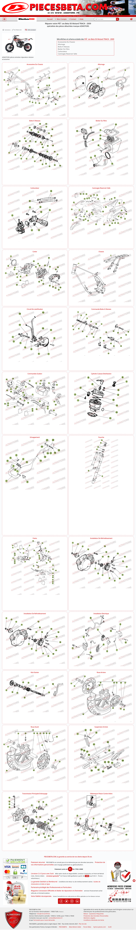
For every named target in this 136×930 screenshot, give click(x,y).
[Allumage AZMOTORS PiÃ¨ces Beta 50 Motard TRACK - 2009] (101, 88)
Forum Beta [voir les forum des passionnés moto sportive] (87, 927)
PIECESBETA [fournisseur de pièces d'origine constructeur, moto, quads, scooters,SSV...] (63, 927)
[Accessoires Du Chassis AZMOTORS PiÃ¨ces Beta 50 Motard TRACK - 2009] (34, 91)
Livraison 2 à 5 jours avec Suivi (42, 873)
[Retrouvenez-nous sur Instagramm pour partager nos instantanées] (72, 901)
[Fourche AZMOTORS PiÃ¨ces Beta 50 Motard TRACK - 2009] (101, 486)
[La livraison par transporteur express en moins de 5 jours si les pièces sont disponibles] (16, 893)
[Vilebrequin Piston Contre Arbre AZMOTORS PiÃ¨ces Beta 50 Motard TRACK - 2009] (101, 821)
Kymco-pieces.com (99, 927)
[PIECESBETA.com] (27, 19)
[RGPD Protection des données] (120, 873)
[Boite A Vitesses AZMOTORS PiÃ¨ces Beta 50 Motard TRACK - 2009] (34, 148)
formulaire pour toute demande (44, 920)
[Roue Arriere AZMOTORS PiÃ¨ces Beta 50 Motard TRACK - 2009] (101, 698)
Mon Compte (61, 19)
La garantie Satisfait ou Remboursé (44, 882)
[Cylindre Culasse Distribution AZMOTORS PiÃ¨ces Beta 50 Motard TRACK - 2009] (101, 403)
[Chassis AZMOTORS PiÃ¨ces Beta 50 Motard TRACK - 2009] (101, 278)
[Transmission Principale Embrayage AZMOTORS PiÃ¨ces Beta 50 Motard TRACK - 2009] (34, 822)
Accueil (50, 19)
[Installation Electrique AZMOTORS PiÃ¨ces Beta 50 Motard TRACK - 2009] (101, 641)
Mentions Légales (89, 918)
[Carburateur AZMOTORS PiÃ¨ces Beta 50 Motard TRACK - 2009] (34, 218)
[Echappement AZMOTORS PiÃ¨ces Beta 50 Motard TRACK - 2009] (34, 464)
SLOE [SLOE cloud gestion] (109, 927)
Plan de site (83, 924)
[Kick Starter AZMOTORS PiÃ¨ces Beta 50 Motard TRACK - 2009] (34, 694)
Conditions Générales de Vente (94, 920)
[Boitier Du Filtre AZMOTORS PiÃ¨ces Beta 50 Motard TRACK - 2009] (101, 152)
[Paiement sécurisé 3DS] (16, 869)
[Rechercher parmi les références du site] (105, 19)
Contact (72, 19)
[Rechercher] (117, 19)
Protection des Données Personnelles (96, 916)
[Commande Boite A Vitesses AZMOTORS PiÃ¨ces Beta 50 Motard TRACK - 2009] (101, 335)
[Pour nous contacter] (120, 894)
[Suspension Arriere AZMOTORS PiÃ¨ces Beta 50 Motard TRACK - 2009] (101, 758)
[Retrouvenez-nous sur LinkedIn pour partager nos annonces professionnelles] (77, 901)
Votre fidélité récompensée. (41, 896)
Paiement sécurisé (38, 862)
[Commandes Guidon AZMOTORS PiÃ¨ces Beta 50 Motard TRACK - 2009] (34, 400)
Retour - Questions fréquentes (94, 914)
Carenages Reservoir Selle (67, 54)
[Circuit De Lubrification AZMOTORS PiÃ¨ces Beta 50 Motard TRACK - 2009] (34, 340)
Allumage (61, 44)
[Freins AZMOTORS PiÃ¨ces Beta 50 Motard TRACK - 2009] (34, 574)
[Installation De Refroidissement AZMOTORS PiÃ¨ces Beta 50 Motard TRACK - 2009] (101, 565)
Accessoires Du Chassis (66, 42)
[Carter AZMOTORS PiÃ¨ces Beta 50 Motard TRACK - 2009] (34, 275)
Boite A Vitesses (63, 47)
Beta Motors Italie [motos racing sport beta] (75, 927)
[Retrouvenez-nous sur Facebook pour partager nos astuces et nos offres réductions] (61, 901)
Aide (80, 19)
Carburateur (62, 51)
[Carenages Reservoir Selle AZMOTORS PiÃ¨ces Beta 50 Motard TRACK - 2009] (101, 213)
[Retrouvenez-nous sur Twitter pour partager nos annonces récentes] (66, 901)
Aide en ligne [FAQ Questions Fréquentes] (45, 884)
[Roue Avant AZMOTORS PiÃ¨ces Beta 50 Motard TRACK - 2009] (34, 754)
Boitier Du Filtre (63, 49)
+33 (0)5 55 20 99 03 (43, 914)
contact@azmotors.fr (55, 918)
